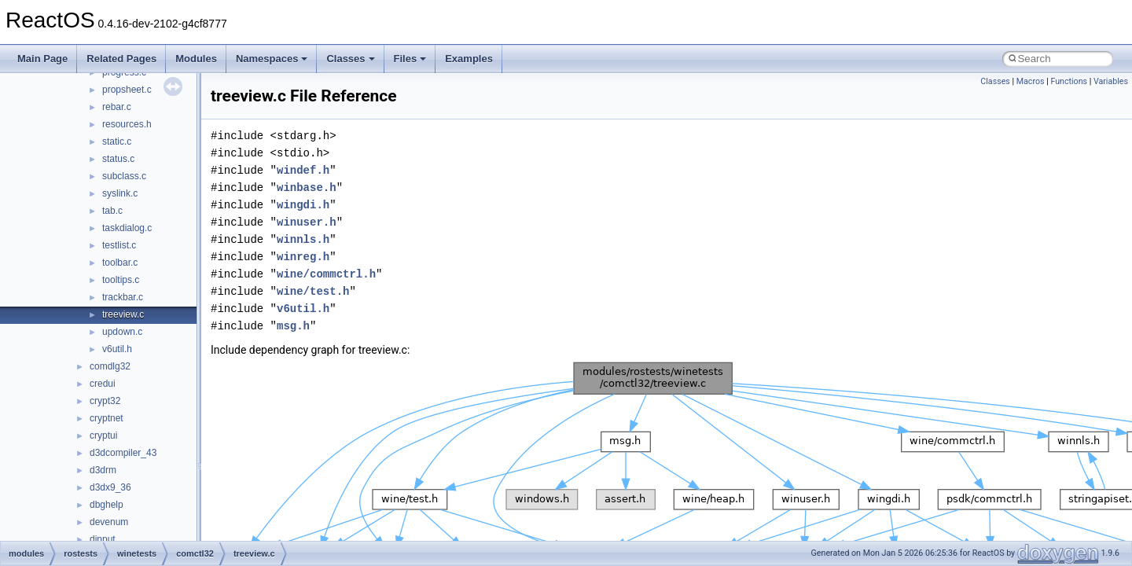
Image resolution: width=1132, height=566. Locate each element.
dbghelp (106, 504)
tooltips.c (120, 279)
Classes (350, 58)
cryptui (103, 435)
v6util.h (117, 349)
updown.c (122, 331)
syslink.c (120, 193)
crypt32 (105, 400)
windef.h (303, 170)
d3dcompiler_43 (123, 452)
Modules (196, 58)
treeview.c (123, 314)
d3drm (103, 470)
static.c (116, 141)
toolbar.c (120, 262)
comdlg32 (110, 366)
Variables (1110, 81)
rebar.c (116, 106)
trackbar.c (122, 297)
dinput (103, 539)
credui (103, 383)
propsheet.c (127, 89)
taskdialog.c (127, 227)
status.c (118, 158)
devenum (109, 521)
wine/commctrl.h (326, 273)
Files (410, 58)
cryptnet (106, 418)
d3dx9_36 (110, 487)
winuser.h (306, 222)
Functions (1068, 81)
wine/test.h (313, 291)
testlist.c (119, 245)
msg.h (293, 325)
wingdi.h (303, 204)
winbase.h (306, 187)
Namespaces (272, 58)
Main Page (42, 58)
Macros (1030, 81)
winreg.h (303, 256)
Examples (469, 58)
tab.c (112, 210)
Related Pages (121, 58)
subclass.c (124, 176)
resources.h (127, 124)
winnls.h (303, 239)
